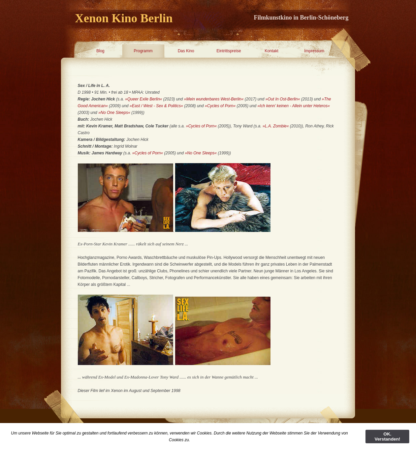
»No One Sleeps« (114, 112)
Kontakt (272, 51)
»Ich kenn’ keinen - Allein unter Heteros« (293, 105)
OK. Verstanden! (387, 436)
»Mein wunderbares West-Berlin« (214, 99)
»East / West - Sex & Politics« (156, 105)
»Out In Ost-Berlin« (282, 99)
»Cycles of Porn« (220, 105)
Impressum (314, 51)
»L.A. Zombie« (275, 126)
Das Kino (186, 51)
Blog (100, 51)
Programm (143, 51)
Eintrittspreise (229, 51)
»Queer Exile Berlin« (143, 99)
